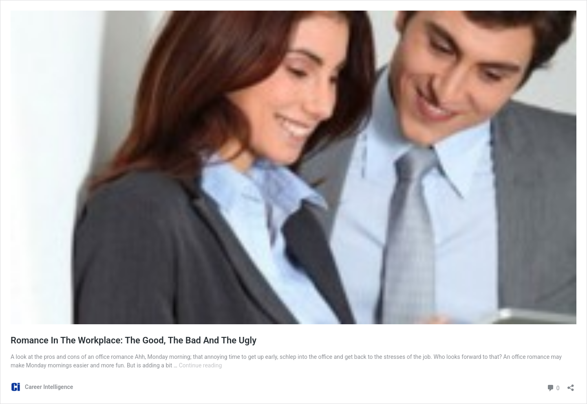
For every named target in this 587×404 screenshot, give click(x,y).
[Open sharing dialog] (570, 385)
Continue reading (200, 365)
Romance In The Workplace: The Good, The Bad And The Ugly (133, 340)
